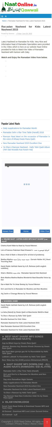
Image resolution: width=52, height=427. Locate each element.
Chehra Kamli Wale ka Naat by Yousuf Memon (19, 246)
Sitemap (42, 424)
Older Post (44, 231)
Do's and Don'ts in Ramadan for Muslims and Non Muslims (24, 289)
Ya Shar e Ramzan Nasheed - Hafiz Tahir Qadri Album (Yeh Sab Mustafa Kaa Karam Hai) (26, 148)
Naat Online (25, 421)
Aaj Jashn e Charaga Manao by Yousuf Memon (19, 294)
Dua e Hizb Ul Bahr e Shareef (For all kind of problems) (22, 255)
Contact (9, 424)
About (33, 424)
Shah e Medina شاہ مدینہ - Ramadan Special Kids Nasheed (24, 273)
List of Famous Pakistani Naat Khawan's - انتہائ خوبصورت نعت (25, 250)
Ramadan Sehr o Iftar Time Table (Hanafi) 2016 (23, 132)
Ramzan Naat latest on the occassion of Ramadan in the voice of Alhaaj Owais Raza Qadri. (26, 137)
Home (26, 231)
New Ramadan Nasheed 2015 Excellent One (22, 143)
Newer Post (8, 231)
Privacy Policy (22, 424)
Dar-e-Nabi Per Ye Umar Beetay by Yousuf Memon (20, 284)
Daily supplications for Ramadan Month (20, 128)
